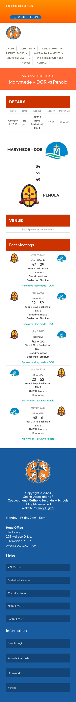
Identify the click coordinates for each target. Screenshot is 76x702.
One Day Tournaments (47, 53)
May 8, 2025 (38, 292)
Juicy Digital (46, 508)
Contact (42, 62)
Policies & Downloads (50, 58)
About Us (26, 48)
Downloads (14, 672)
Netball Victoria (17, 606)
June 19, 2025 (38, 254)
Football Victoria (17, 618)
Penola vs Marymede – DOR (38, 285)
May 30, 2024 (38, 369)
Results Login (28, 17)
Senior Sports (50, 48)
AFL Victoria (15, 567)
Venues (26, 62)
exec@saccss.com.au (19, 5)
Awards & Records (18, 658)
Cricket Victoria (17, 593)
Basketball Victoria (19, 580)
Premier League (15, 53)
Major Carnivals (17, 58)
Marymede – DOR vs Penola (38, 400)
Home (11, 48)
